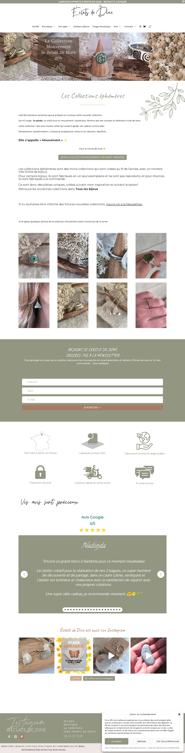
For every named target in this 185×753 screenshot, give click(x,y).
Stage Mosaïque (101, 27)
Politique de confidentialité (58, 746)
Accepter (116, 741)
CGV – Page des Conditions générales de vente (125, 748)
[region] (92, 574)
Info (116, 27)
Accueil (69, 721)
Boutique (47, 27)
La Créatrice (73, 728)
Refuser (141, 741)
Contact (128, 27)
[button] (179, 714)
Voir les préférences (167, 741)
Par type (62, 27)
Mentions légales (13, 746)
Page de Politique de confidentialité (163, 748)
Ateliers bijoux (81, 27)
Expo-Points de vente (80, 731)
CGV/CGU (32, 746)
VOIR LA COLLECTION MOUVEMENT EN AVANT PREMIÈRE (92, 157)
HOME (35, 27)
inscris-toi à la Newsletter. (124, 204)
